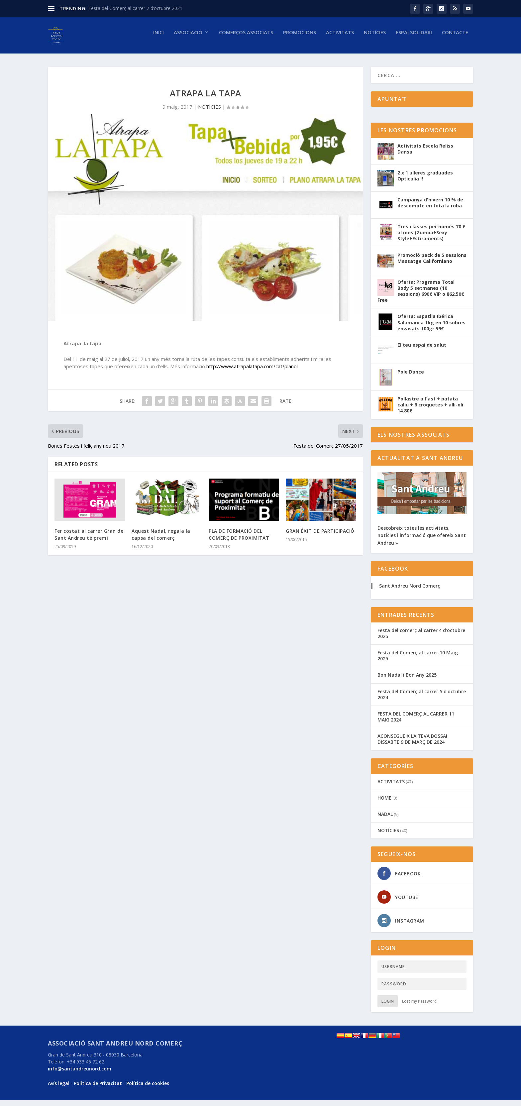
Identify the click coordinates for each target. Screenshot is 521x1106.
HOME (384, 804)
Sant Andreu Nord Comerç (409, 592)
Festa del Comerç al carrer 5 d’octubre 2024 (421, 700)
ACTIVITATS (391, 787)
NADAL (385, 820)
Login (387, 1007)
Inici (158, 38)
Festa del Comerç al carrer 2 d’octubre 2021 (135, 8)
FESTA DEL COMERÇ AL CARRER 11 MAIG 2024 (415, 723)
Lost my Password (419, 1007)
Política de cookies (147, 1089)
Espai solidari (414, 38)
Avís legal (58, 1089)
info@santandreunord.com (79, 1074)
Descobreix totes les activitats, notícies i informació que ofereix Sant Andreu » (421, 541)
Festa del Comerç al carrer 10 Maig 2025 (417, 661)
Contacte (455, 38)
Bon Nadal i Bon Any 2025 (407, 681)
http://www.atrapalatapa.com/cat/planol (252, 372)
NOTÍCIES (375, 38)
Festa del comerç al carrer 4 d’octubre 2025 (421, 639)
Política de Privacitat (98, 1089)
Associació (188, 38)
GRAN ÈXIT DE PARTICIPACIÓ (320, 537)
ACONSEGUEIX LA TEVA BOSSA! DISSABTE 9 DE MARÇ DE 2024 (412, 745)
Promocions (299, 38)
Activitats (340, 38)
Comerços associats (246, 38)
